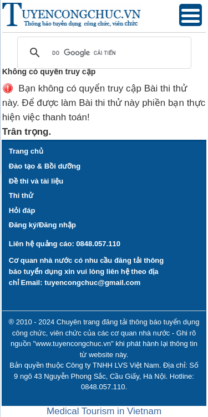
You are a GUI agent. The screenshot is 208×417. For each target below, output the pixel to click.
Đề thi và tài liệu (36, 181)
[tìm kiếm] (106, 52)
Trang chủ (26, 151)
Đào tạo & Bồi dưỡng (45, 166)
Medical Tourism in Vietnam (104, 411)
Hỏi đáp (22, 210)
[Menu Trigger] (190, 15)
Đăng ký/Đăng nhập (42, 225)
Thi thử (21, 195)
